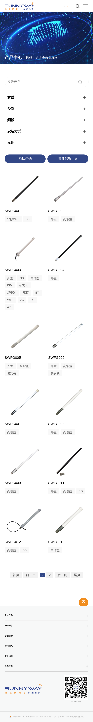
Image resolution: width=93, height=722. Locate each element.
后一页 (62, 575)
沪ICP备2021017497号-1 (44, 717)
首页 (16, 575)
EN (65, 6)
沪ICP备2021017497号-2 (62, 717)
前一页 (31, 575)
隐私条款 (81, 717)
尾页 (77, 575)
